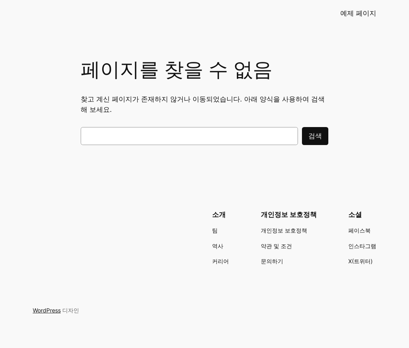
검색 (315, 136)
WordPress (47, 310)
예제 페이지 (358, 13)
